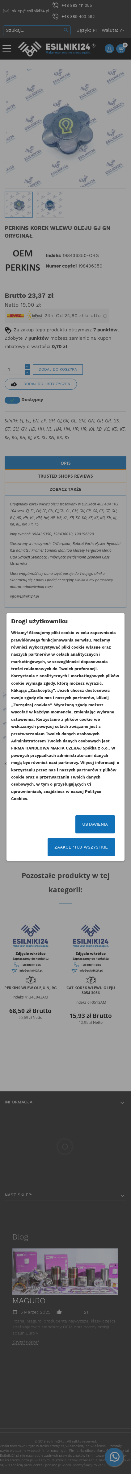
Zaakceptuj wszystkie (81, 847)
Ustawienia (95, 824)
